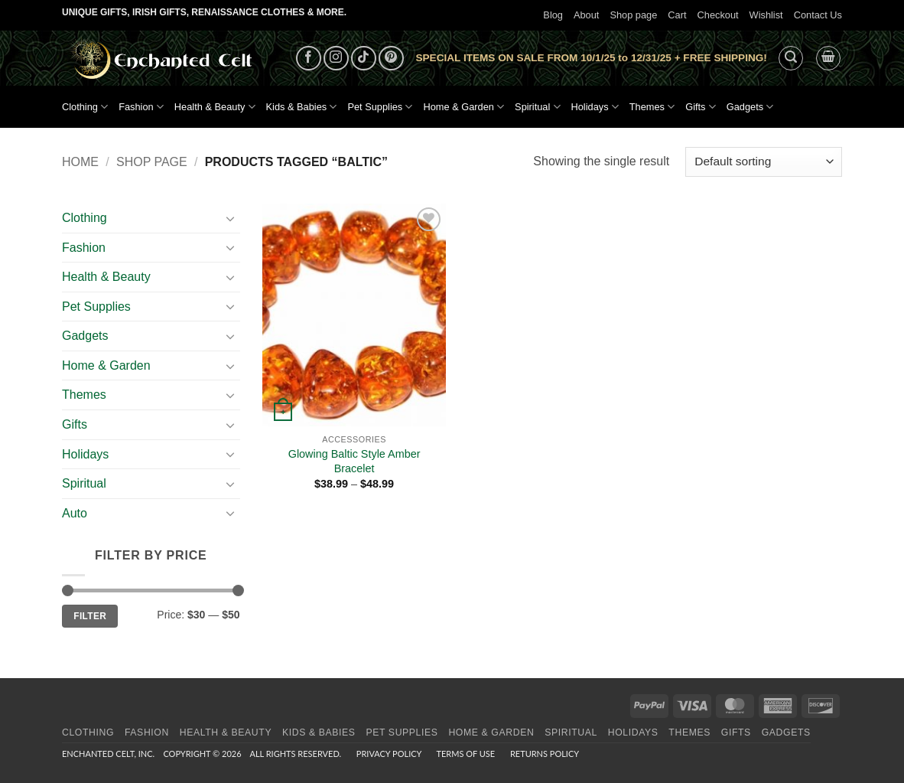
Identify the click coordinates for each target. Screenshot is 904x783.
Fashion (141, 107)
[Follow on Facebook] (308, 58)
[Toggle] (231, 218)
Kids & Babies (301, 107)
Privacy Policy (388, 754)
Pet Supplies (379, 107)
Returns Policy (544, 754)
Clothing (85, 107)
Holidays (595, 107)
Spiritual (537, 107)
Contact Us (818, 15)
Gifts (700, 107)
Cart (677, 15)
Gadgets (750, 107)
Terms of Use (465, 754)
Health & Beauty (214, 107)
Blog (553, 15)
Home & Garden (463, 107)
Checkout (718, 15)
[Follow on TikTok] (363, 58)
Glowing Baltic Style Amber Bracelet (354, 461)
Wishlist (766, 15)
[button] (791, 58)
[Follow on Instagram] (336, 58)
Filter (89, 616)
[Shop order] (763, 162)
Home (80, 161)
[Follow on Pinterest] (391, 58)
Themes (652, 107)
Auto (74, 513)
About (586, 15)
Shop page (633, 15)
